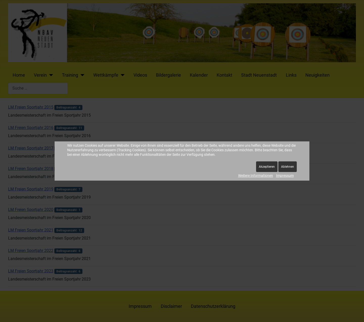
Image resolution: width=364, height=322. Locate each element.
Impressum (285, 176)
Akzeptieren (267, 166)
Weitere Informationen (255, 176)
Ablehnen (287, 166)
